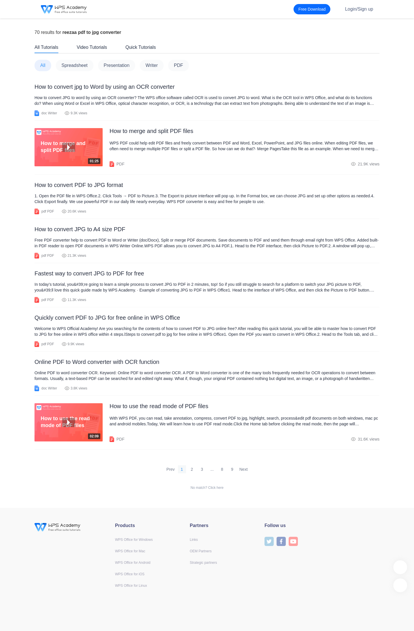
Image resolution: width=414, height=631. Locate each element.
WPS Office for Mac (130, 551)
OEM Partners (201, 551)
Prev (170, 469)
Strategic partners (203, 563)
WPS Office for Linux (131, 586)
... (212, 469)
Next (243, 469)
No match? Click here (207, 488)
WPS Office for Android (132, 563)
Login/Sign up (359, 9)
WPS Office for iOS (129, 574)
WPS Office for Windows (134, 540)
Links (194, 540)
